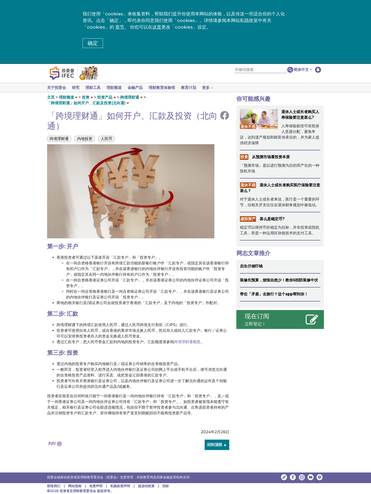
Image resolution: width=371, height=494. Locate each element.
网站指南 (74, 486)
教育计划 (194, 87)
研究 (76, 87)
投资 (85, 97)
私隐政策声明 (120, 486)
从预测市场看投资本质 (271, 157)
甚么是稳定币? (272, 219)
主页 (51, 97)
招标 (165, 486)
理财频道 (116, 87)
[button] (303, 70)
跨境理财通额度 (187, 342)
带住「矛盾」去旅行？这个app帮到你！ (274, 294)
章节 (119, 27)
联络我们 (53, 486)
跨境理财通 (129, 97)
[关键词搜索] (260, 70)
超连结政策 (146, 486)
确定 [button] (93, 43)
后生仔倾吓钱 (251, 266)
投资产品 (104, 97)
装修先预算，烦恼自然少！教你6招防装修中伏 (279, 280)
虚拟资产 (248, 219)
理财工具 (94, 87)
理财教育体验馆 (166, 87)
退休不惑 (248, 126)
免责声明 (96, 486)
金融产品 (138, 87)
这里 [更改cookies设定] (156, 27)
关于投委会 (56, 87)
